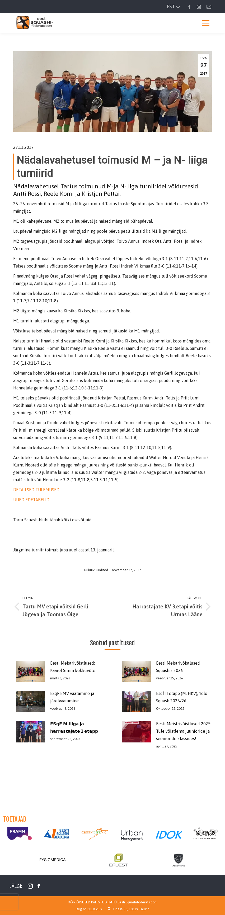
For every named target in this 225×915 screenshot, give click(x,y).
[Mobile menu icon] (206, 23)
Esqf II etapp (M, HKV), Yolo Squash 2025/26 (181, 697)
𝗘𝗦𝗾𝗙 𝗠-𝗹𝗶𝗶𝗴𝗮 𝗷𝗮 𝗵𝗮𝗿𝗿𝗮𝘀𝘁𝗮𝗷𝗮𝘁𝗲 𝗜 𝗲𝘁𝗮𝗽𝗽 (74, 727)
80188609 (94, 909)
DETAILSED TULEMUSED (36, 489)
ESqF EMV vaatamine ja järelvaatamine (72, 697)
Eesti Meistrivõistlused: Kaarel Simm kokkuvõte (72, 667)
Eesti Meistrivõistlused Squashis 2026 (178, 667)
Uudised (102, 570)
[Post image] (29, 671)
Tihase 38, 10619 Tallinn (130, 909)
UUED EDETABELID (31, 499)
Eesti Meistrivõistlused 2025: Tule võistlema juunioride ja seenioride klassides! (183, 731)
